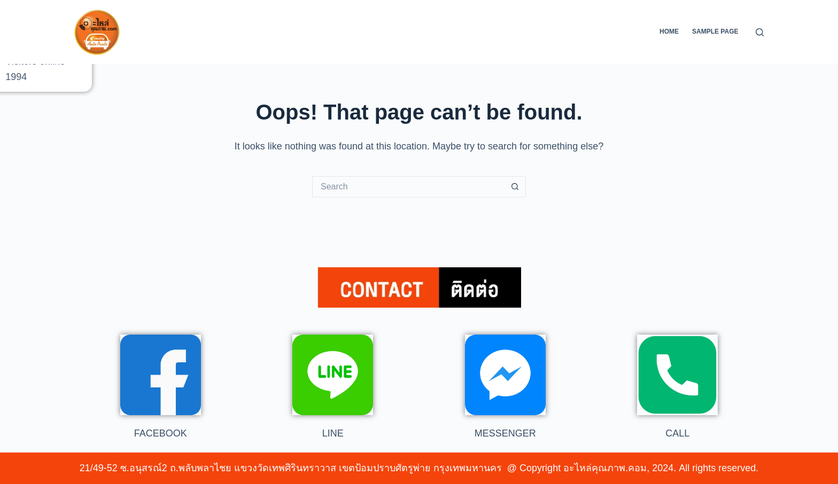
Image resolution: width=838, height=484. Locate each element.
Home (669, 31)
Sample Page (715, 31)
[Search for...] (408, 186)
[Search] (760, 32)
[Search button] (515, 186)
